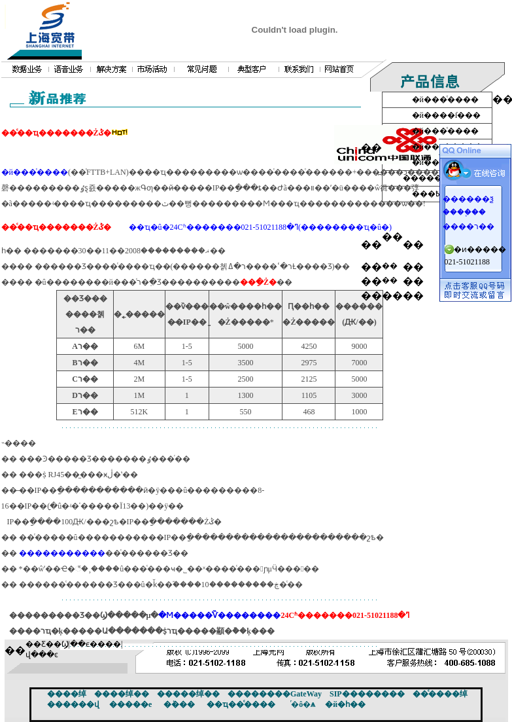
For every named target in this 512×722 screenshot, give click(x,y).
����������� (62, 553)
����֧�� (464, 212)
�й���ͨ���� (34, 172)
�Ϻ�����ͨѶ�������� (219, 615)
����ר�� (468, 226)
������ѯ (468, 199)
